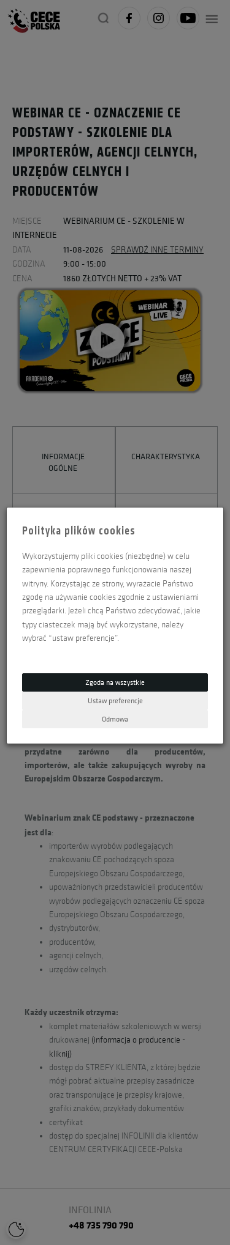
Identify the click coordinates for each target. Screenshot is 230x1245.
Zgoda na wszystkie (115, 682)
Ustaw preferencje (115, 700)
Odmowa (115, 718)
